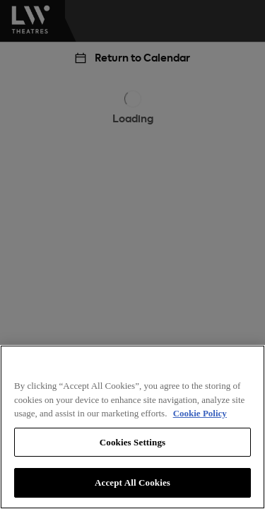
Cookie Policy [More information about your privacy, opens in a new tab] (200, 413)
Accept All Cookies (132, 482)
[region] (132, 427)
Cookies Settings (132, 442)
